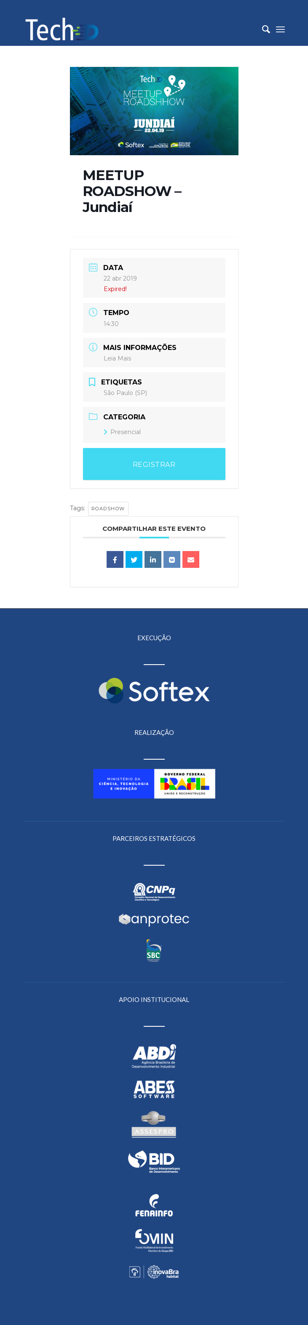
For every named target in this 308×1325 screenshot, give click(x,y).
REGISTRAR (154, 465)
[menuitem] (262, 29)
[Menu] (280, 29)
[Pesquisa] (262, 29)
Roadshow (108, 508)
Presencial (122, 432)
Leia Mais (117, 358)
